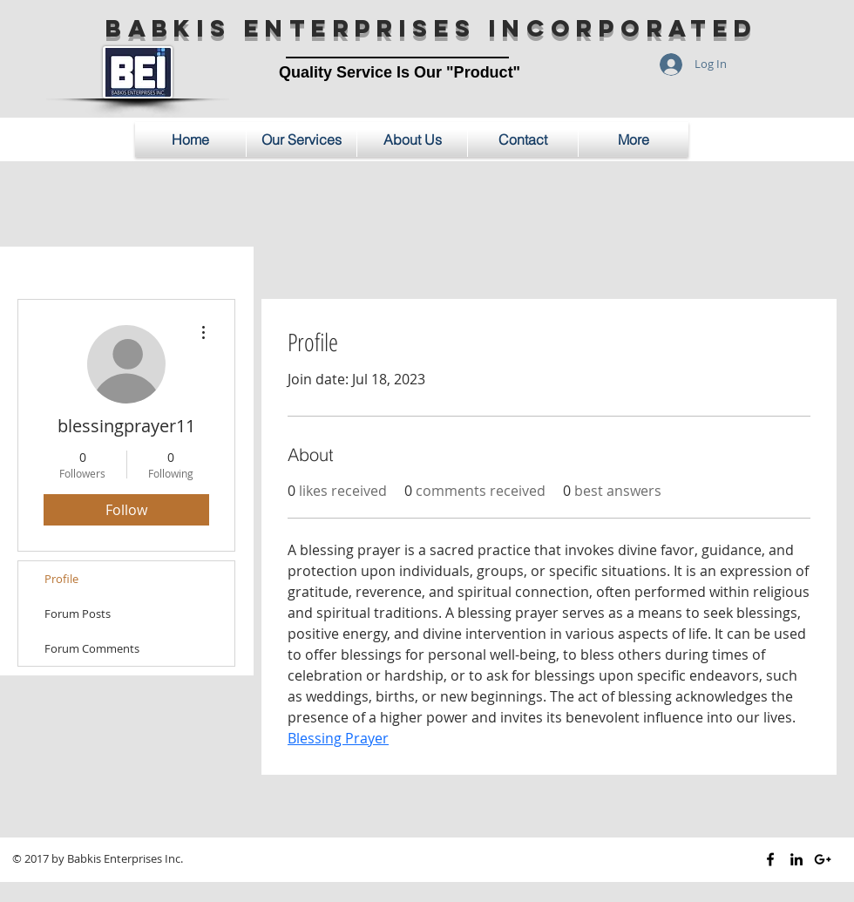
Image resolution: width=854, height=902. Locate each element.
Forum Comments (91, 648)
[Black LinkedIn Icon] (796, 859)
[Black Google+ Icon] (822, 859)
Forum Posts (77, 613)
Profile (61, 579)
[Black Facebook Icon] (770, 859)
